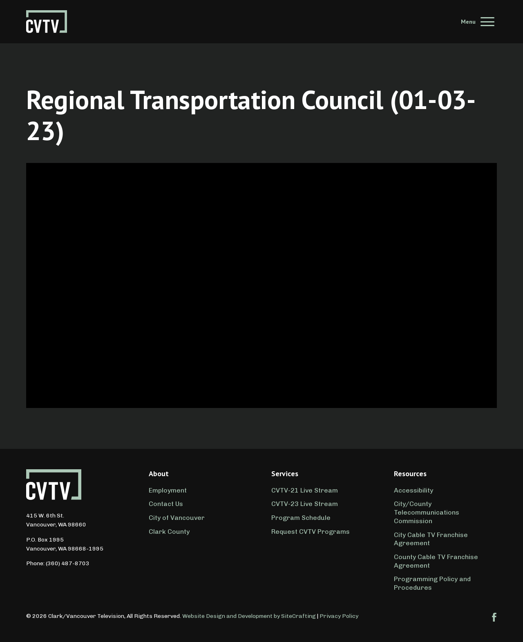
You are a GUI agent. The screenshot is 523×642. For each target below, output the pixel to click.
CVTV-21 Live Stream (304, 490)
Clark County (169, 531)
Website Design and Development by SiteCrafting (249, 616)
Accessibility (413, 490)
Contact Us (166, 504)
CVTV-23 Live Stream (304, 504)
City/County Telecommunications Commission (426, 512)
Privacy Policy (339, 616)
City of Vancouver (177, 518)
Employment (168, 490)
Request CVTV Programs (310, 531)
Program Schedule (301, 518)
